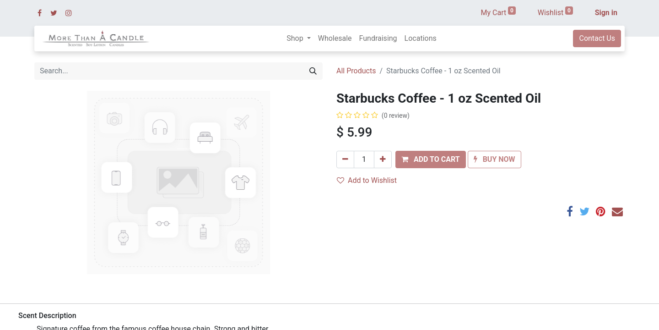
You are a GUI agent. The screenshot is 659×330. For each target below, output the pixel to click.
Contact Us (597, 38)
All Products (356, 70)
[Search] (313, 71)
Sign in (606, 12)
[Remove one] (345, 159)
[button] (430, 159)
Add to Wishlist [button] (367, 180)
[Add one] (383, 159)
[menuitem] (335, 38)
